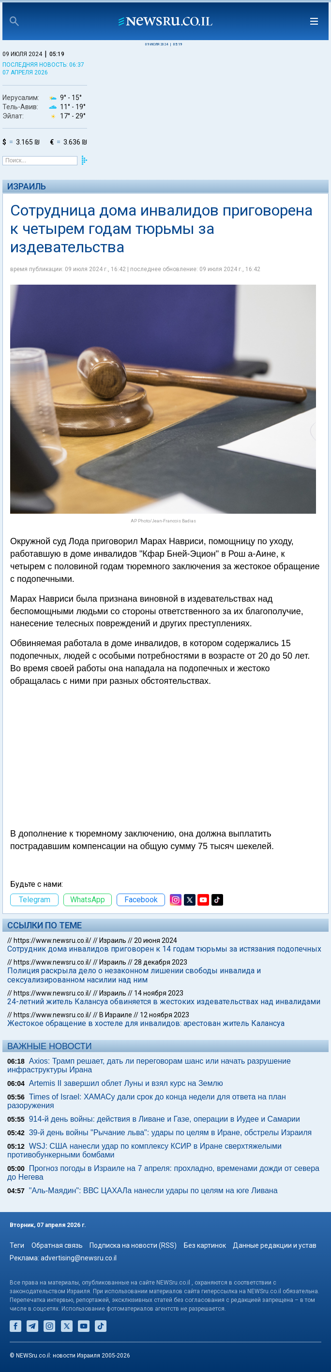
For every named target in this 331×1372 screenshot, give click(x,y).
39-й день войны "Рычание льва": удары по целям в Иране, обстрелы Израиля (170, 1132)
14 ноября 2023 (158, 993)
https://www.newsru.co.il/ (52, 940)
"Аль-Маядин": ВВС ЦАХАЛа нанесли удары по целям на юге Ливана (153, 1190)
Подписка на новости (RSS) (133, 1245)
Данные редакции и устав (274, 1245)
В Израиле (115, 1015)
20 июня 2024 (155, 940)
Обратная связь (57, 1245)
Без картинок (205, 1245)
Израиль (26, 186)
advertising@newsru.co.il (79, 1258)
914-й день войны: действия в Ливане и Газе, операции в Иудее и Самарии (164, 1119)
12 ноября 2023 (164, 1015)
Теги (17, 1245)
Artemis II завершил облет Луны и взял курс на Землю (126, 1083)
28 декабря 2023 (160, 962)
